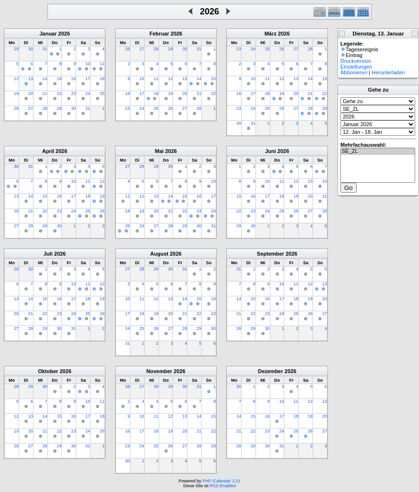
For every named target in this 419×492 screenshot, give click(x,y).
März (271, 33)
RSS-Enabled (223, 485)
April (48, 151)
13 (30, 78)
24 (87, 93)
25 (102, 93)
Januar (48, 33)
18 (102, 78)
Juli (48, 254)
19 (16, 93)
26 (16, 108)
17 (87, 78)
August (159, 254)
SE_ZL (378, 151)
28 (45, 108)
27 (30, 108)
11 (102, 63)
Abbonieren (353, 72)
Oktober (48, 371)
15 (59, 78)
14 (45, 78)
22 (59, 93)
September (270, 254)
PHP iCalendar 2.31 (221, 481)
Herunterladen (388, 72)
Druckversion (355, 61)
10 (87, 63)
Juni (270, 151)
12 (16, 78)
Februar (159, 33)
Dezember (270, 371)
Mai (159, 151)
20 (30, 93)
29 (16, 49)
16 (73, 78)
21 (45, 93)
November (159, 371)
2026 (64, 33)
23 (73, 93)
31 (45, 49)
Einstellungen (356, 67)
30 (30, 49)
